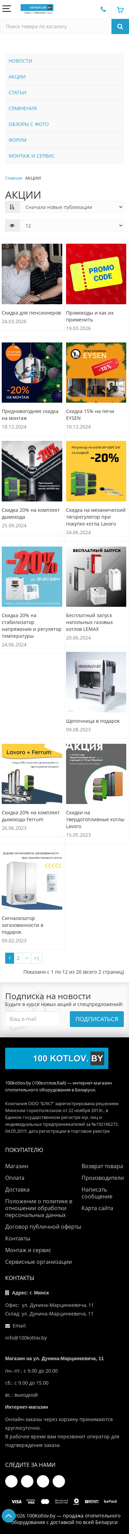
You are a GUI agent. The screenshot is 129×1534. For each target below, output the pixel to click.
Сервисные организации (38, 1261)
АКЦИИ (17, 76)
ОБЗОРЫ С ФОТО (29, 124)
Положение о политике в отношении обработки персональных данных (38, 1208)
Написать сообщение (97, 1193)
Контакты (17, 1238)
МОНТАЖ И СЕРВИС (32, 155)
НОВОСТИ (20, 60)
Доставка (17, 1189)
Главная (13, 178)
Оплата (14, 1177)
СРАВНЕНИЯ (23, 108)
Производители (103, 1177)
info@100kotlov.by (26, 1337)
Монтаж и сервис (28, 1250)
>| (37, 958)
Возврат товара (102, 1166)
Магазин (16, 1166)
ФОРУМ (17, 140)
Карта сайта (97, 1208)
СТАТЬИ (17, 92)
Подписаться (96, 1019)
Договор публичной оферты (43, 1226)
